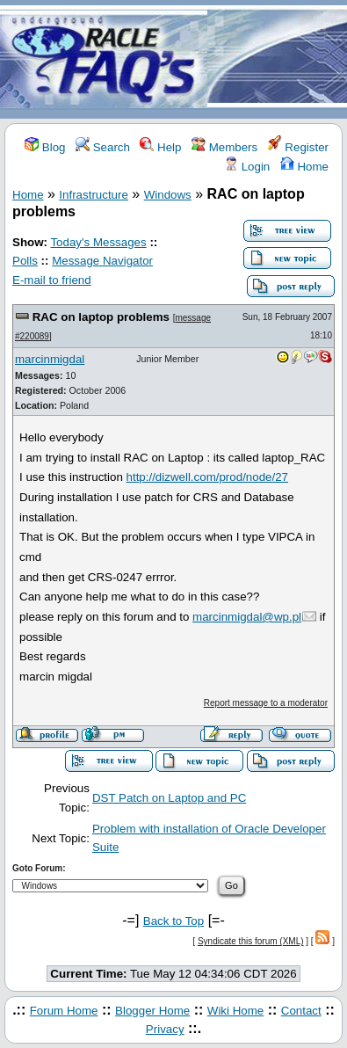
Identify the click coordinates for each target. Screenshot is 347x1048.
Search (103, 147)
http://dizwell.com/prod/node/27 (207, 477)
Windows (168, 194)
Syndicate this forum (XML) (251, 941)
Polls (25, 260)
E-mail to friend (51, 280)
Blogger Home (152, 1010)
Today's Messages (98, 242)
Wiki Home (235, 1010)
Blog (45, 147)
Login (247, 166)
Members (224, 147)
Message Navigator (102, 260)
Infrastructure (93, 194)
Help (160, 147)
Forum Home (64, 1010)
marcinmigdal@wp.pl (246, 616)
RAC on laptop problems (101, 317)
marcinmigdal (49, 359)
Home (304, 166)
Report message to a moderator (266, 703)
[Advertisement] (277, 60)
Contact (301, 1010)
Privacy (165, 1029)
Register (298, 147)
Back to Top (173, 921)
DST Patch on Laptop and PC (169, 797)
